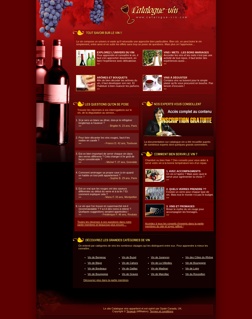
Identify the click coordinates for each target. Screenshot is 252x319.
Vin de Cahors (130, 262)
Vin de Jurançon (160, 257)
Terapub (131, 311)
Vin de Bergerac (97, 257)
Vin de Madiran (159, 268)
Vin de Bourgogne (98, 274)
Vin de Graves (130, 274)
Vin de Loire (192, 268)
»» (98, 63)
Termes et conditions (161, 311)
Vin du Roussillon (195, 274)
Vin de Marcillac (160, 274)
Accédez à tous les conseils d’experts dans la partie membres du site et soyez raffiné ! (174, 225)
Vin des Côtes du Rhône (199, 257)
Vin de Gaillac (130, 268)
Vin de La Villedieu (161, 262)
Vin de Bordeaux (97, 268)
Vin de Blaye (95, 262)
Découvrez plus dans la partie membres (106, 280)
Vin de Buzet (129, 257)
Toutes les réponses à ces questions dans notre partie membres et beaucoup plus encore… (104, 223)
